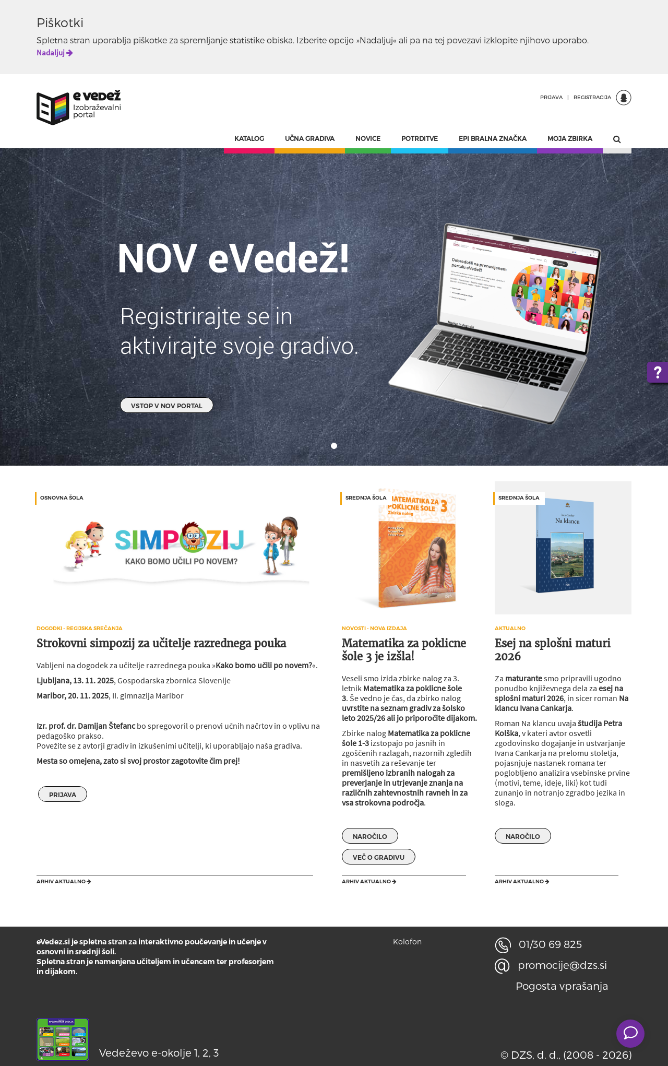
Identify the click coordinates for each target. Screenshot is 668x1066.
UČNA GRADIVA (310, 138)
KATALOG (249, 138)
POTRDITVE (419, 138)
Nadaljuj (55, 52)
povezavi (464, 40)
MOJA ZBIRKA (569, 138)
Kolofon (407, 941)
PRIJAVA (551, 97)
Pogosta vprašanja (562, 985)
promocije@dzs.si (551, 964)
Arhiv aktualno (64, 881)
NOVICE (367, 138)
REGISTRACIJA (592, 97)
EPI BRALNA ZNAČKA (493, 138)
